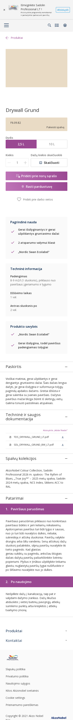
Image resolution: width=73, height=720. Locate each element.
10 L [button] (52, 144)
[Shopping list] (57, 25)
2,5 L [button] (21, 144)
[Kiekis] (17, 162)
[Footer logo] (16, 638)
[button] (65, 25)
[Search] (49, 25)
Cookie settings (15, 678)
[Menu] (6, 25)
